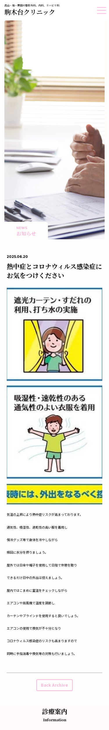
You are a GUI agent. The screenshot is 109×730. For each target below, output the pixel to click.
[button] (101, 10)
